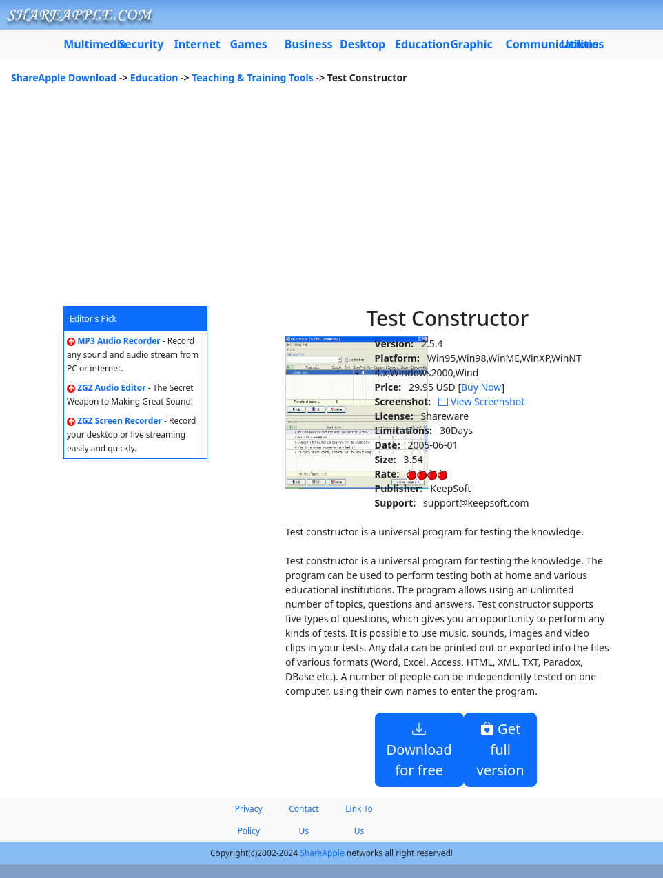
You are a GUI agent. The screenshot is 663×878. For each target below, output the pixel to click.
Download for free (419, 749)
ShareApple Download (63, 77)
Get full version (500, 749)
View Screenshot (481, 401)
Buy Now (481, 387)
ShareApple (322, 853)
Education (154, 77)
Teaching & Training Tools (253, 77)
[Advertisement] (331, 202)
